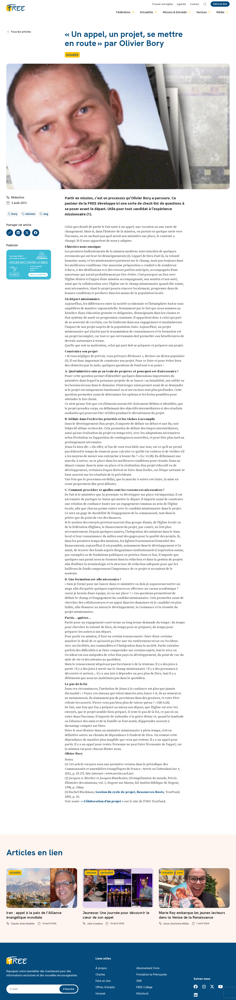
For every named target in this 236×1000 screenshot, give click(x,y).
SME (139, 980)
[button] (18, 232)
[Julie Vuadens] (84, 922)
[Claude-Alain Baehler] (7, 922)
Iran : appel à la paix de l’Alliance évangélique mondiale (34, 915)
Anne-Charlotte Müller (176, 923)
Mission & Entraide (177, 12)
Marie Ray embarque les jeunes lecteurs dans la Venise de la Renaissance (193, 915)
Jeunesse (91, 872)
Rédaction (17, 197)
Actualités (149, 12)
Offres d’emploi (105, 987)
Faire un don (103, 980)
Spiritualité (106, 872)
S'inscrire (68, 989)
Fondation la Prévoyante (151, 974)
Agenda (181, 4)
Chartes (100, 974)
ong (45, 213)
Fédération (125, 12)
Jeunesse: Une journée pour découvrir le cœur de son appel (117, 915)
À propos (101, 968)
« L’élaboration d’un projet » (102, 801)
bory (14, 213)
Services (203, 12)
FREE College (144, 987)
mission (30, 213)
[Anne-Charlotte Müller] (160, 922)
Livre (180, 872)
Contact (194, 4)
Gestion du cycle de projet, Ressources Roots (129, 792)
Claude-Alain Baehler (23, 923)
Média (222, 12)
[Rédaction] (8, 197)
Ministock (142, 993)
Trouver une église (162, 4)
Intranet (100, 993)
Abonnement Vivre (147, 968)
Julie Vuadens (95, 923)
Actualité (72, 54)
